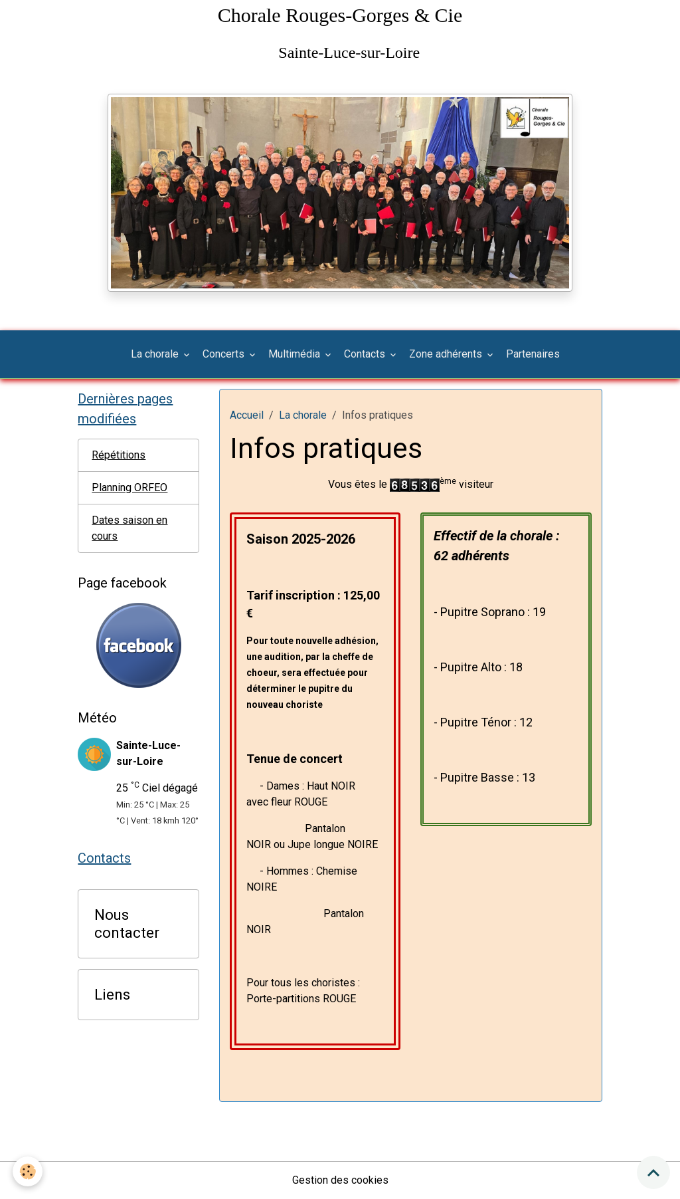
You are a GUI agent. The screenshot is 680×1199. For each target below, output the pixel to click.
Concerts (225, 354)
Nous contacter (126, 923)
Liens (112, 994)
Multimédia (295, 354)
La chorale (156, 354)
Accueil (247, 415)
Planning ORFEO (129, 487)
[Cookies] (28, 1171)
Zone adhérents (447, 354)
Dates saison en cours (129, 528)
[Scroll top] (653, 1172)
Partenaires (533, 354)
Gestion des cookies (340, 1180)
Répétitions (118, 455)
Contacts (366, 354)
